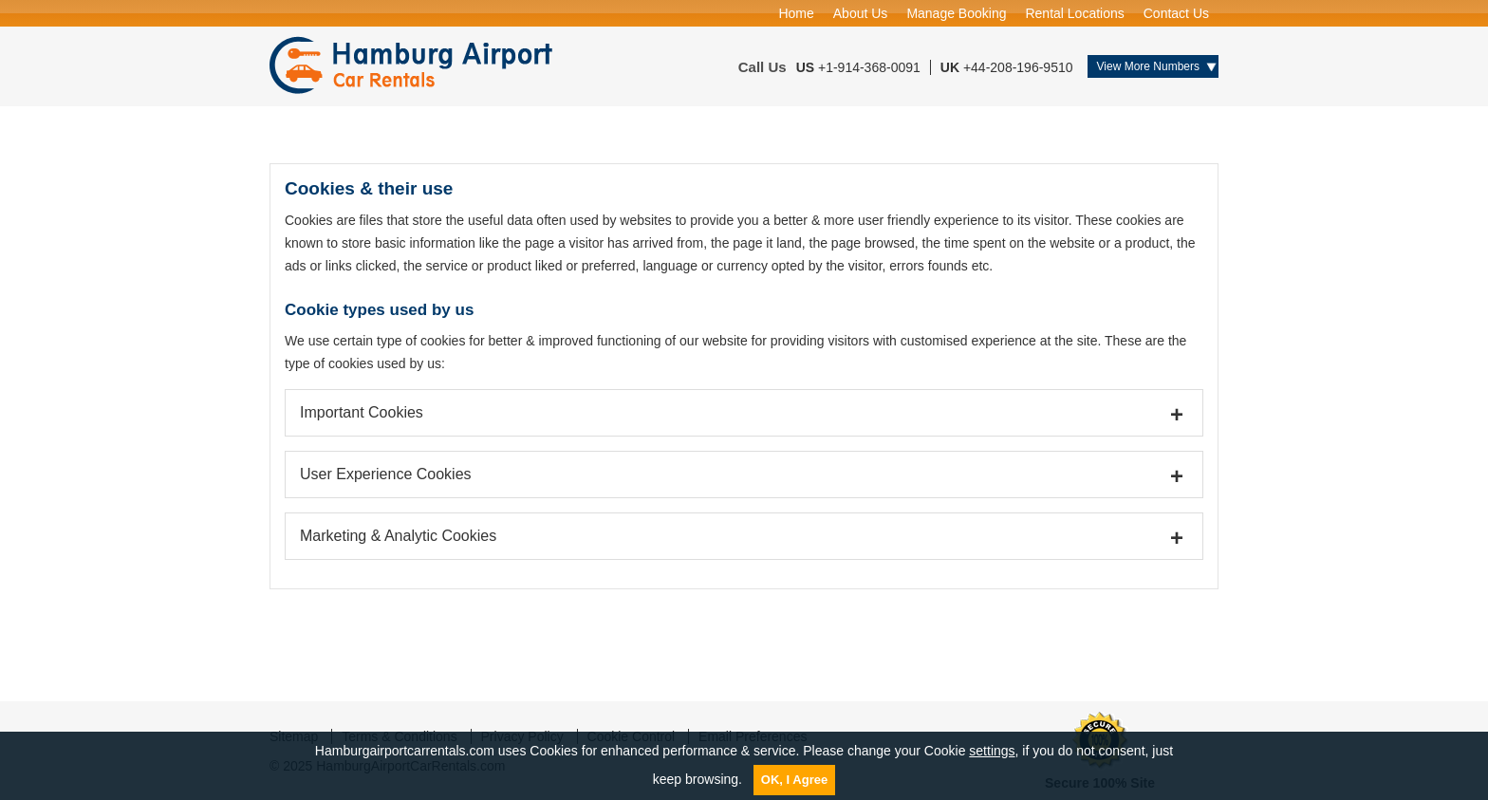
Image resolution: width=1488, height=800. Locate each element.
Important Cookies (361, 412)
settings (991, 750)
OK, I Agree (794, 779)
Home (795, 13)
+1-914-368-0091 (869, 67)
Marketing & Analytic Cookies (398, 536)
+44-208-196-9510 (1018, 67)
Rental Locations (1074, 13)
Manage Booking (956, 13)
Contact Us (1176, 13)
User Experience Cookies (386, 474)
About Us (860, 13)
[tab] (744, 413)
